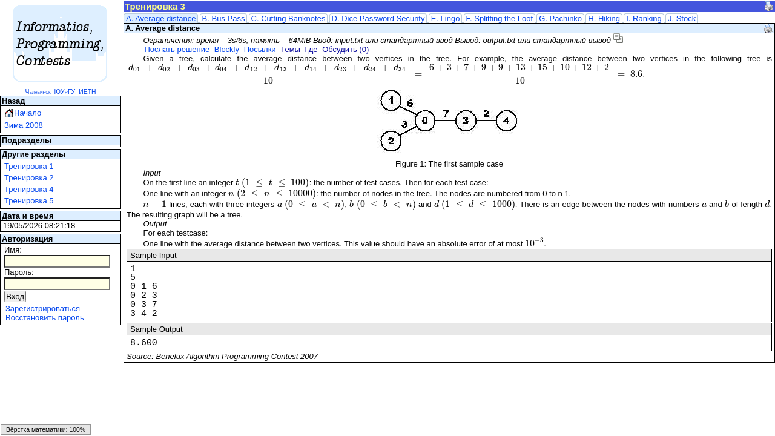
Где (311, 49)
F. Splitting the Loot (499, 18)
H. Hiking (604, 18)
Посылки (260, 49)
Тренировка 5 (29, 200)
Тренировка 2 (29, 177)
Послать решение (176, 49)
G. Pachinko (560, 18)
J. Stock (682, 18)
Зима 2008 (23, 125)
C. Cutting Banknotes (288, 18)
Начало (27, 112)
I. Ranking (644, 18)
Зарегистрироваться (42, 308)
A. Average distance (161, 18)
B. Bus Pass (223, 18)
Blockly (226, 49)
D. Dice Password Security (378, 18)
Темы (290, 49)
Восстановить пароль (44, 317)
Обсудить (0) (345, 49)
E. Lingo (445, 18)
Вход (15, 296)
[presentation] (385, 74)
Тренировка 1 (29, 166)
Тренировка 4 (29, 189)
